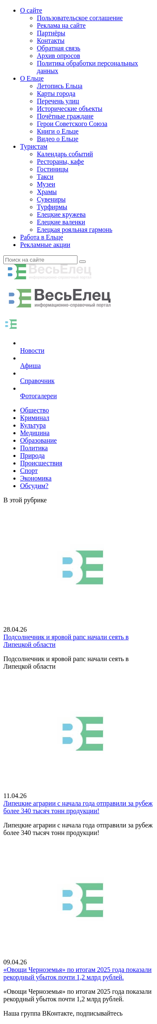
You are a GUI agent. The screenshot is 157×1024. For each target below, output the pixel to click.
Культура (33, 425)
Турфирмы (52, 206)
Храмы (47, 191)
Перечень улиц (58, 101)
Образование (38, 440)
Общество (34, 410)
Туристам (33, 146)
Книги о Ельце (58, 131)
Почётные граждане (65, 116)
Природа (32, 455)
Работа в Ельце (41, 237)
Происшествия (41, 463)
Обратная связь (58, 48)
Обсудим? (34, 485)
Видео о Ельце (57, 138)
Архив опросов (58, 55)
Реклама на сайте (61, 25)
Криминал (34, 417)
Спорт (29, 470)
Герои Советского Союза (72, 123)
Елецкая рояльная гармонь (74, 229)
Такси (45, 176)
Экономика (35, 478)
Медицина (34, 432)
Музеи (46, 184)
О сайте (31, 10)
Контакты (50, 40)
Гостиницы (52, 169)
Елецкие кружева (61, 214)
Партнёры (51, 33)
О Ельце (32, 78)
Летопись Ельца (59, 85)
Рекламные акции (45, 244)
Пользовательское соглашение (80, 17)
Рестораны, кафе (60, 161)
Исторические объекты (70, 108)
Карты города (56, 93)
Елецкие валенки (61, 222)
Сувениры (51, 199)
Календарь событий (65, 154)
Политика (34, 448)
